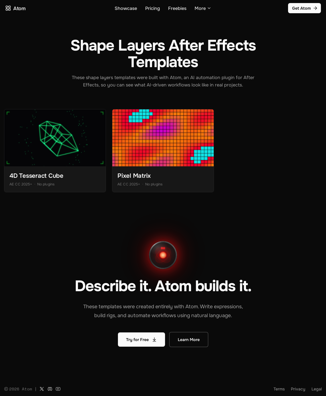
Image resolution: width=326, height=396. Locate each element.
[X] (41, 388)
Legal (316, 389)
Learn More (189, 340)
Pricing (152, 8)
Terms (279, 389)
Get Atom (305, 8)
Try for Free (141, 339)
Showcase (126, 8)
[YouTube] (58, 388)
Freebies (177, 8)
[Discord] (49, 388)
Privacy (298, 389)
